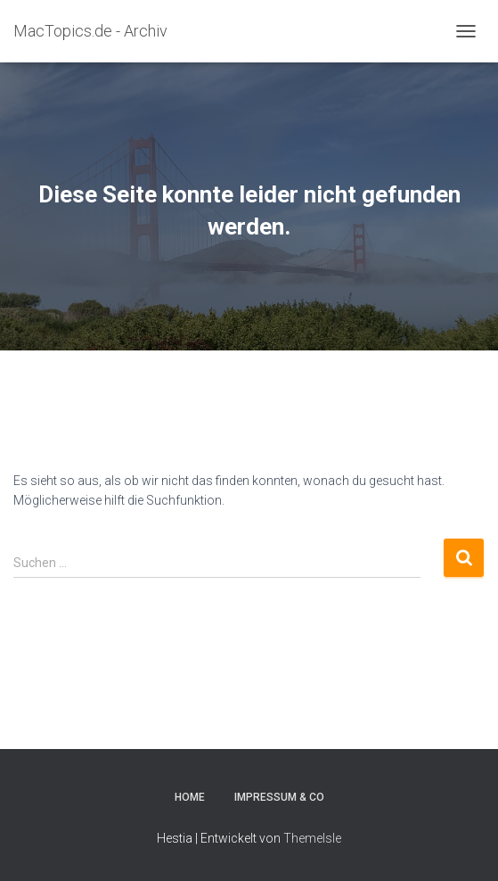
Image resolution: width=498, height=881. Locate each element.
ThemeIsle (312, 838)
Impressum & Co (279, 797)
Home (190, 797)
